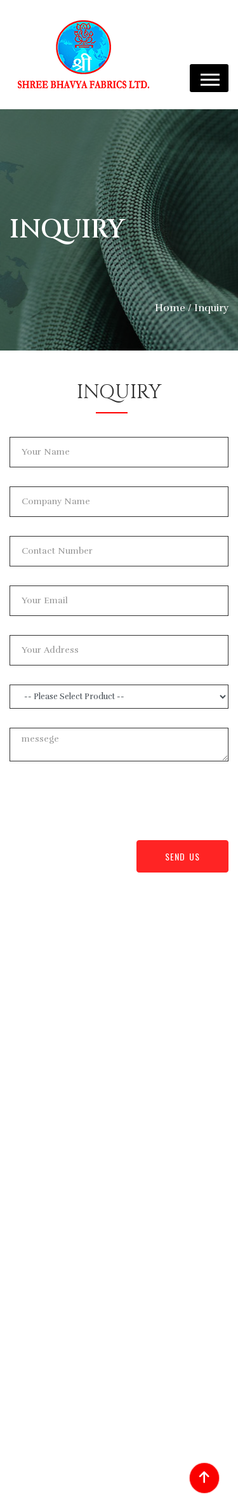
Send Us (182, 856)
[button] (209, 78)
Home (170, 308)
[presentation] (106, 805)
